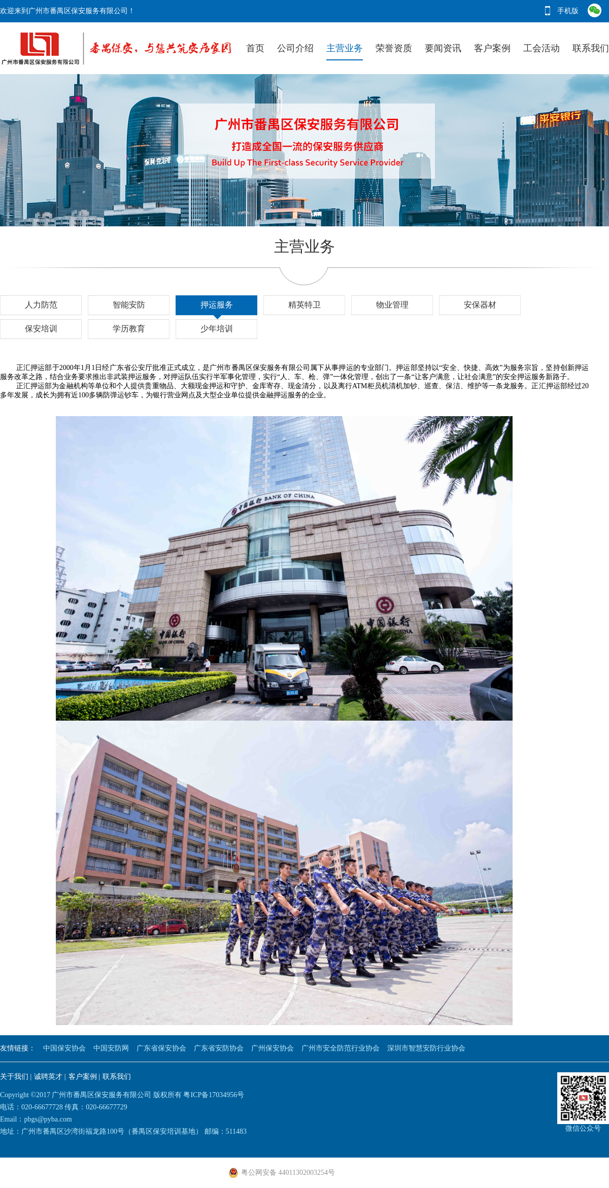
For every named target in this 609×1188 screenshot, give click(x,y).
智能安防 (129, 304)
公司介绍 (295, 48)
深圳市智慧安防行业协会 (426, 1048)
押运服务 (216, 304)
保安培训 (41, 328)
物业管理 (392, 304)
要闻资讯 (443, 48)
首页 (255, 48)
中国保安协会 (64, 1048)
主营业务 (344, 48)
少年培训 (216, 328)
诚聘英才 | (49, 1076)
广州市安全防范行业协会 (340, 1048)
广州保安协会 (272, 1048)
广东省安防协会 (219, 1048)
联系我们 (590, 48)
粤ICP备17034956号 (213, 1095)
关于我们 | (15, 1076)
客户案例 (492, 48)
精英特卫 (304, 304)
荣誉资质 (394, 48)
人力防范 (41, 304)
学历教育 (129, 328)
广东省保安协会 (161, 1048)
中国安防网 (111, 1048)
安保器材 (480, 304)
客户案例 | (84, 1076)
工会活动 (541, 48)
